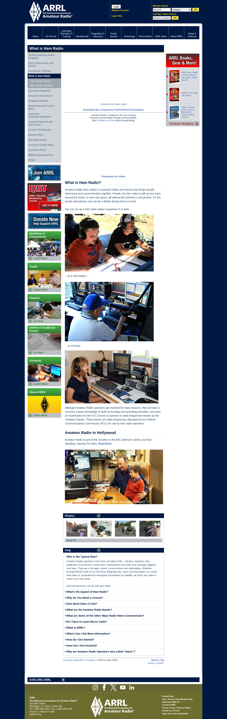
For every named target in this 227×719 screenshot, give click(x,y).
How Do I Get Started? (80, 639)
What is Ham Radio (39, 76)
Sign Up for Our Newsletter (175, 713)
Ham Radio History (40, 81)
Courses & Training (39, 70)
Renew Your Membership (180, 699)
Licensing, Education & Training (78, 660)
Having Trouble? (156, 663)
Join (164, 699)
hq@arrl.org (35, 714)
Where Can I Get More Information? (89, 633)
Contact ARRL (169, 705)
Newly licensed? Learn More (41, 107)
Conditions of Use (105, 120)
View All (71, 540)
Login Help (117, 16)
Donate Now (44, 221)
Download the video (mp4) (113, 104)
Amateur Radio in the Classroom (40, 123)
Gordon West (36, 134)
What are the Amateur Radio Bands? (89, 609)
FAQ (68, 550)
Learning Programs (39, 90)
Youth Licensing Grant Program (41, 56)
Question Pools (37, 150)
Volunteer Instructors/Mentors (39, 115)
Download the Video (113, 176)
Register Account (120, 10)
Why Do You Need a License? (85, 597)
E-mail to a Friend (170, 710)
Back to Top (157, 660)
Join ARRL (44, 172)
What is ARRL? (76, 627)
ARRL (64, 11)
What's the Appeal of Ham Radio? (87, 591)
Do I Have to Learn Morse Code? (87, 621)
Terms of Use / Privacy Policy (176, 708)
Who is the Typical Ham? (82, 556)
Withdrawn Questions (40, 155)
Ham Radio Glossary (41, 85)
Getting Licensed (38, 100)
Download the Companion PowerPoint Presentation (113, 109)
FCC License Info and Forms (40, 64)
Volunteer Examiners (40, 95)
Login (116, 6)
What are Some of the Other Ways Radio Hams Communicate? (105, 615)
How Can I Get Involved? (82, 645)
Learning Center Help (40, 144)
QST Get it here (44, 197)
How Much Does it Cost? (82, 603)
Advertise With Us (171, 702)
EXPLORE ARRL (40, 679)
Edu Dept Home (37, 139)
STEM (31, 160)
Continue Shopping (181, 123)
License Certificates (39, 129)
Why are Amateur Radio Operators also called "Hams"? (101, 651)
